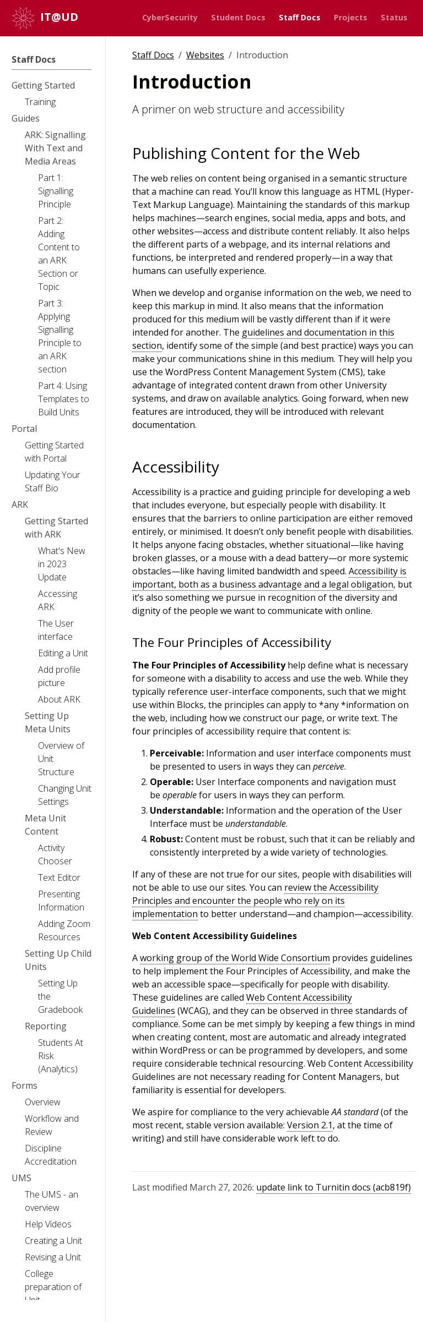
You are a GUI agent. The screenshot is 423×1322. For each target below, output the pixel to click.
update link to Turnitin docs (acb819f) (333, 1187)
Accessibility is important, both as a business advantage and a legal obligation (269, 577)
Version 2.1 (310, 1125)
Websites (205, 55)
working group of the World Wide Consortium (235, 958)
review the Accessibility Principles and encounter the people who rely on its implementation (255, 900)
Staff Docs (153, 55)
